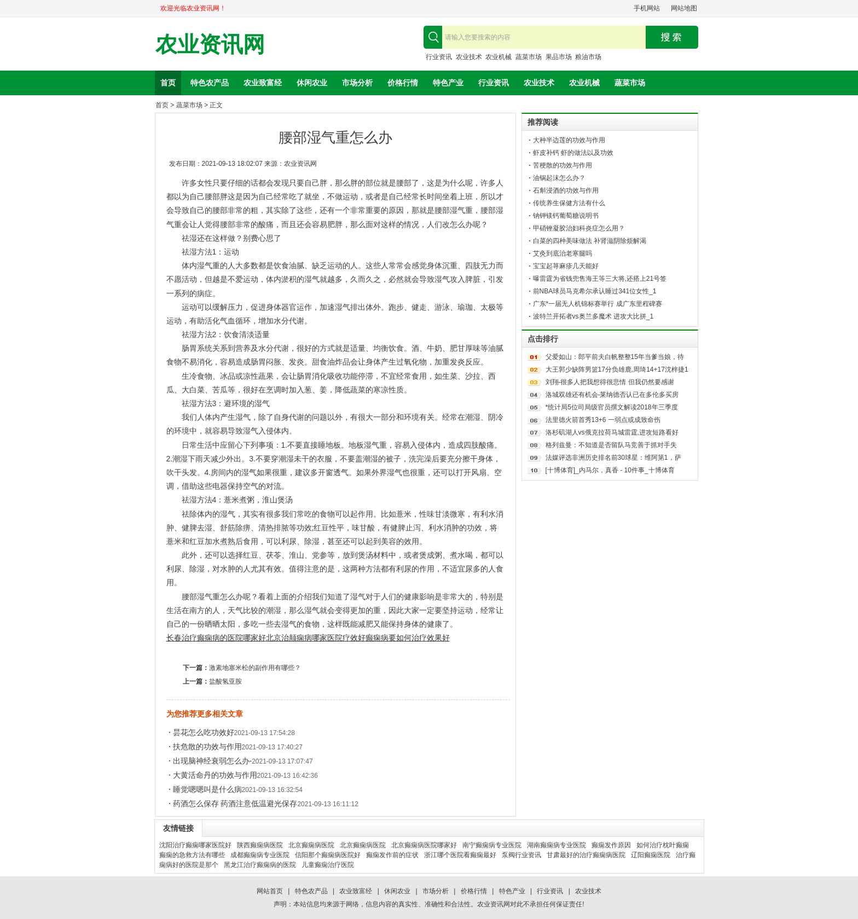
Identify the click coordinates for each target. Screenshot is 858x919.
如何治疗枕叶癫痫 (662, 845)
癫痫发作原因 (611, 845)
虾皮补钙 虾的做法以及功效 (573, 153)
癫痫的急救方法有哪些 (192, 855)
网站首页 (270, 891)
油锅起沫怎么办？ (559, 178)
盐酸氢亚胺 (225, 681)
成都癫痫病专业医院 (259, 855)
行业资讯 (439, 57)
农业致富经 (263, 82)
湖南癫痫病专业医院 (556, 845)
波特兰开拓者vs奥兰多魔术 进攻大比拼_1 (593, 316)
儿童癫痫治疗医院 (328, 865)
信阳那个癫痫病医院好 (328, 855)
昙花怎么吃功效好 (203, 732)
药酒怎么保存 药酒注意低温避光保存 (235, 803)
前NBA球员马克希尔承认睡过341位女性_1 (595, 291)
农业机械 (498, 57)
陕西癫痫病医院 (260, 845)
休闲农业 (312, 82)
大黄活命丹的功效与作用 (215, 775)
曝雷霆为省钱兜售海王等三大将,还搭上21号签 (600, 278)
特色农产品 (209, 82)
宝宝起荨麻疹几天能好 (566, 266)
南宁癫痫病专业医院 (491, 845)
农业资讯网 (210, 44)
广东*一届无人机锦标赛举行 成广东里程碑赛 (597, 304)
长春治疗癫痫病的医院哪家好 (216, 637)
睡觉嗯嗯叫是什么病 (207, 789)
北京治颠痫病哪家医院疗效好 (316, 637)
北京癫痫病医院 (311, 845)
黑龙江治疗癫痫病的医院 (260, 865)
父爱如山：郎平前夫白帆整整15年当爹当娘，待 (615, 357)
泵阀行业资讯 (521, 855)
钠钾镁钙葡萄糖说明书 (566, 215)
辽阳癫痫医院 (650, 855)
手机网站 (647, 8)
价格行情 (402, 82)
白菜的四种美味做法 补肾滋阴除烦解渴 (589, 241)
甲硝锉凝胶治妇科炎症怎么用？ (579, 228)
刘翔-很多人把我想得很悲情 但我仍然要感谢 (610, 382)
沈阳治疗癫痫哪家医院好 (195, 845)
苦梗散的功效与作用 (562, 165)
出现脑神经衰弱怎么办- (212, 760)
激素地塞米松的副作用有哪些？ (255, 668)
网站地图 (684, 8)
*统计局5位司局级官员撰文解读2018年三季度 (612, 407)
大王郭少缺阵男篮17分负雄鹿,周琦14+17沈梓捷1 (617, 369)
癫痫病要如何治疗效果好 (408, 637)
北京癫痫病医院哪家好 (424, 845)
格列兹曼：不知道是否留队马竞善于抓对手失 (611, 445)
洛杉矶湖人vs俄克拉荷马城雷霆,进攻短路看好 (612, 432)
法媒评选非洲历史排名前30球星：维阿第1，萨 (613, 457)
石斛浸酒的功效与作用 (566, 190)
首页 (168, 82)
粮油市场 (588, 57)
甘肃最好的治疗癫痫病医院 (586, 855)
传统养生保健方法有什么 (569, 203)
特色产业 (448, 82)
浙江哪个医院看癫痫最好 (460, 855)
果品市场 (559, 57)
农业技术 (469, 57)
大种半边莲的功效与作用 (569, 140)
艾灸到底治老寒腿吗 (562, 253)
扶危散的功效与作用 (207, 746)
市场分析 (357, 82)
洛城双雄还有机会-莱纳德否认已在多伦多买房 (612, 394)
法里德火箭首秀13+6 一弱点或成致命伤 (603, 420)
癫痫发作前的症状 (392, 855)
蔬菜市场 (528, 57)
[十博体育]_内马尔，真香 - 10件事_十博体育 (610, 470)
